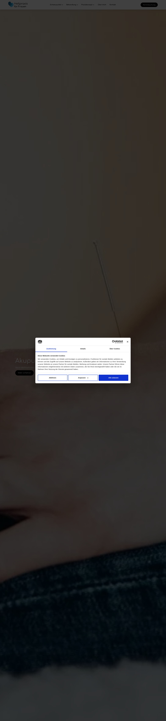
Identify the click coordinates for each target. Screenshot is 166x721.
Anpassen (83, 378)
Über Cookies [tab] (115, 349)
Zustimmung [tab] (51, 349)
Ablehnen (52, 378)
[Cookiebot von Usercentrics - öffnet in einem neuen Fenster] (113, 341)
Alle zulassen (113, 378)
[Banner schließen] (127, 341)
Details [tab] (83, 349)
